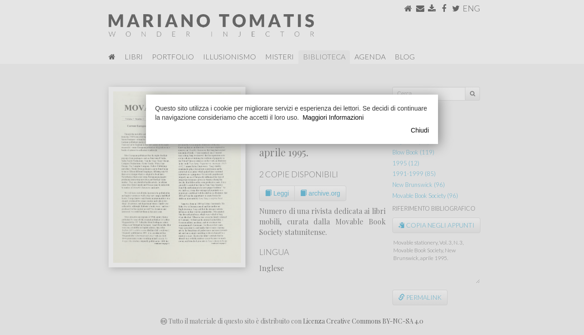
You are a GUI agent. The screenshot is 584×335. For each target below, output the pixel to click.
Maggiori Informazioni (333, 117)
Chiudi (420, 130)
